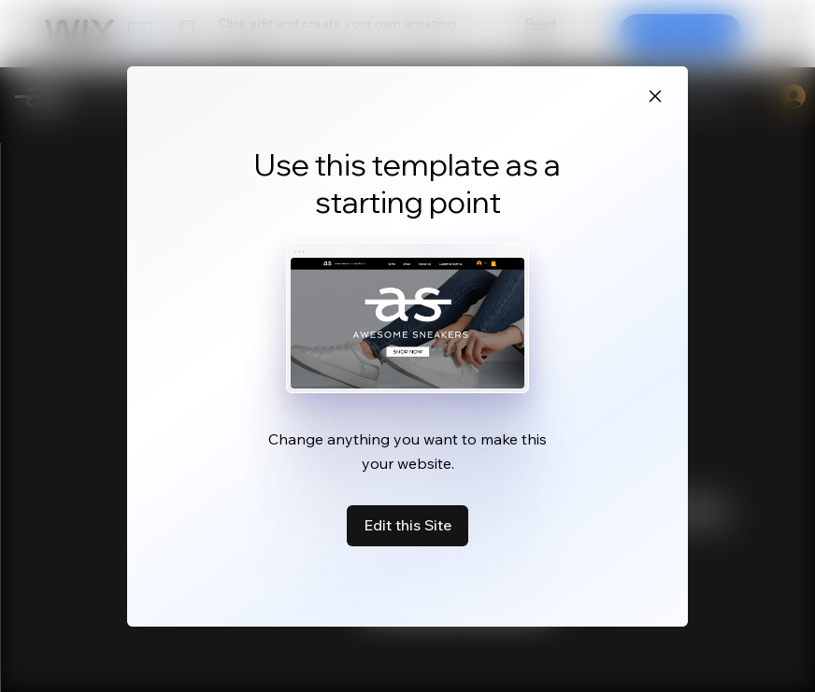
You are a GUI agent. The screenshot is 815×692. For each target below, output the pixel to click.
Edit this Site (407, 524)
